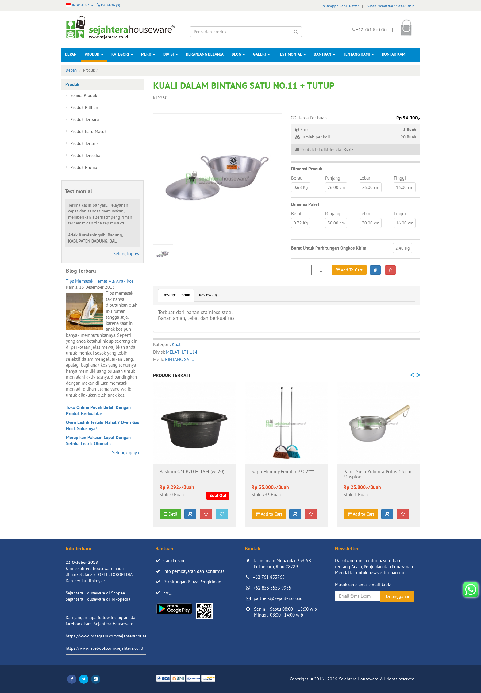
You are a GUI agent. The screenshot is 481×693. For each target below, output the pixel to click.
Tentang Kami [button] (358, 54)
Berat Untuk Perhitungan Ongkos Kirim (328, 248)
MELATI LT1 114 (181, 352)
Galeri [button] (261, 54)
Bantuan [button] (324, 54)
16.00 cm (404, 223)
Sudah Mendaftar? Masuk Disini (391, 5)
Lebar (365, 178)
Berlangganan (397, 596)
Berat (296, 178)
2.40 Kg (402, 248)
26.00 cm (336, 187)
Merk (148, 54)
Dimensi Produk (306, 169)
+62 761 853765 (269, 577)
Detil (170, 514)
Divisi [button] (170, 54)
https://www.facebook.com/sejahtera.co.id (104, 648)
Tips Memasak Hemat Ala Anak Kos (99, 281)
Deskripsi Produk (176, 295)
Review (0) (208, 295)
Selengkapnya (126, 253)
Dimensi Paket (305, 204)
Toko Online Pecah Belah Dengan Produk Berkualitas (98, 410)
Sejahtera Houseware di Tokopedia (98, 599)
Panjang (332, 178)
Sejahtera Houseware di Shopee (95, 593)
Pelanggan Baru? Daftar (340, 5)
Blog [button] (238, 54)
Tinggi (400, 178)
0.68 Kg (301, 187)
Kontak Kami (394, 54)
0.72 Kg (301, 223)
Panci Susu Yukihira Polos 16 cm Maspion (377, 474)
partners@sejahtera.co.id (278, 598)
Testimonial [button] (292, 54)
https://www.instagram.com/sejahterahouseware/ (111, 636)
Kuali (177, 344)
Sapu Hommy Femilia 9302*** (283, 471)
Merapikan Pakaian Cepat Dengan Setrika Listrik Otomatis (98, 440)
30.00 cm (336, 223)
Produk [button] (94, 54)
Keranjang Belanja (205, 54)
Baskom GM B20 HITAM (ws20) (192, 471)
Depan (71, 54)
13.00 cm (404, 187)
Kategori (122, 54)
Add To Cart (349, 270)
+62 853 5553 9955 (272, 588)
